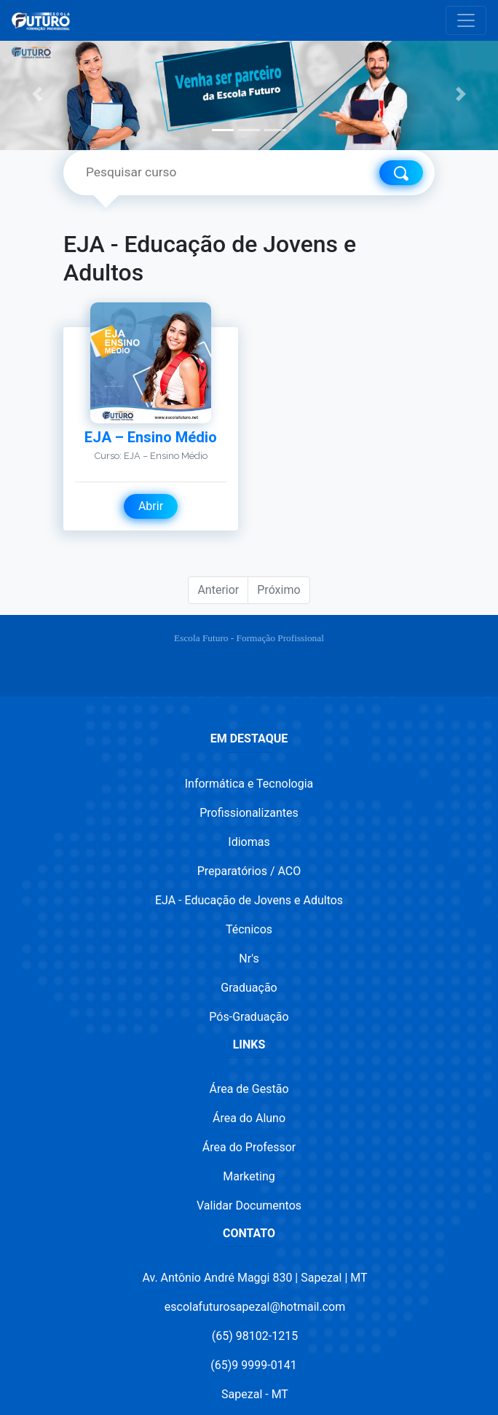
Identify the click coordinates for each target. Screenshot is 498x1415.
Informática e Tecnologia (249, 784)
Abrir (150, 506)
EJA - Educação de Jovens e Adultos (249, 900)
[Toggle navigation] (466, 20)
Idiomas (248, 842)
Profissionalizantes (249, 813)
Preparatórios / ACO (249, 871)
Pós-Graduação (248, 1017)
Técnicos (249, 929)
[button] (37, 93)
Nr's (248, 958)
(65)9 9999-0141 (253, 1365)
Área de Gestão (248, 1089)
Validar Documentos (249, 1205)
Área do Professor (249, 1147)
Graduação (249, 988)
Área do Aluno (249, 1118)
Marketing (248, 1176)
